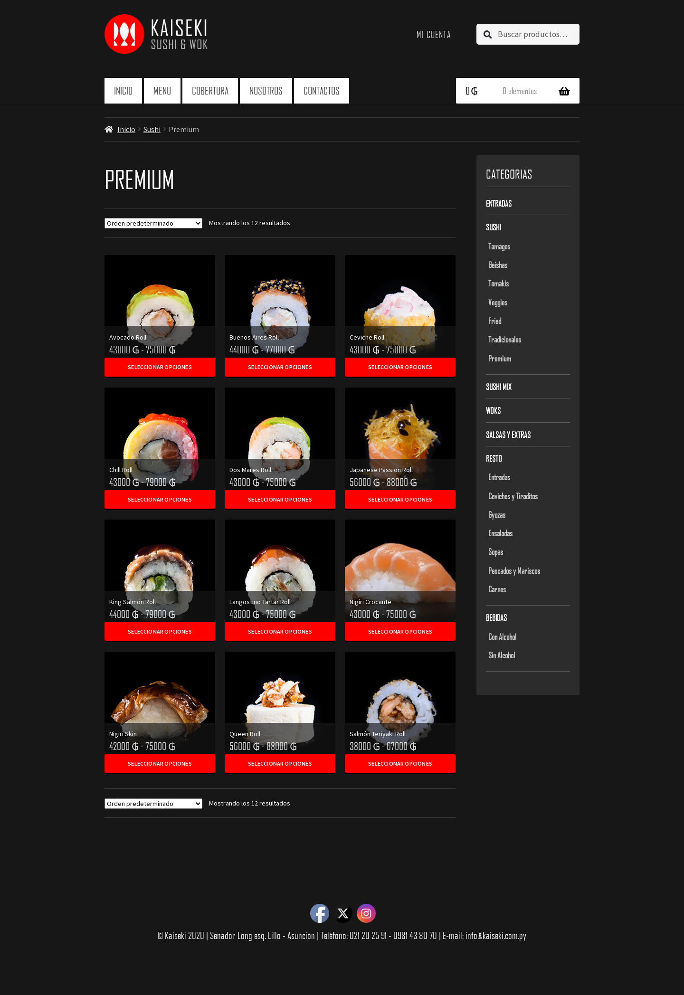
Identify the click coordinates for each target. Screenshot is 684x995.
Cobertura (210, 90)
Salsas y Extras (508, 434)
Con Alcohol (502, 636)
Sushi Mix (499, 386)
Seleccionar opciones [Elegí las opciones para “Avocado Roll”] (160, 366)
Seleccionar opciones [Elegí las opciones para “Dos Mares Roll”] (280, 499)
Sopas (495, 551)
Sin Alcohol (501, 655)
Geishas (497, 264)
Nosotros (266, 90)
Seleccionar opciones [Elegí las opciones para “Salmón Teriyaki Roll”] (400, 763)
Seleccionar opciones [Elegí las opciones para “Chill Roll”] (160, 499)
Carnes (497, 589)
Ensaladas (500, 533)
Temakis (498, 283)
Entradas (499, 203)
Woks (493, 410)
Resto (494, 458)
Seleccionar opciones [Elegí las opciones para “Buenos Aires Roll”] (280, 366)
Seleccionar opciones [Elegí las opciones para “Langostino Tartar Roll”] (280, 631)
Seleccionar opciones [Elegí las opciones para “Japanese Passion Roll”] (400, 499)
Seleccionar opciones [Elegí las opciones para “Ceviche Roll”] (400, 366)
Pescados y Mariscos (514, 570)
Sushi (152, 129)
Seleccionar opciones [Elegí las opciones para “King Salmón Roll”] (160, 631)
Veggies (497, 302)
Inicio (123, 90)
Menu (162, 90)
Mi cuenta (434, 34)
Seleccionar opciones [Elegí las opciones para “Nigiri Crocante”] (400, 631)
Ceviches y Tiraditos (513, 496)
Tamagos (499, 246)
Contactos (322, 90)
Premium (499, 358)
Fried (494, 320)
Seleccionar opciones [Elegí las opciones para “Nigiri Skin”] (160, 763)
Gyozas (496, 514)
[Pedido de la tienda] (153, 223)
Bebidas (496, 617)
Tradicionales (504, 339)
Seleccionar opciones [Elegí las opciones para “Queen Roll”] (280, 763)
